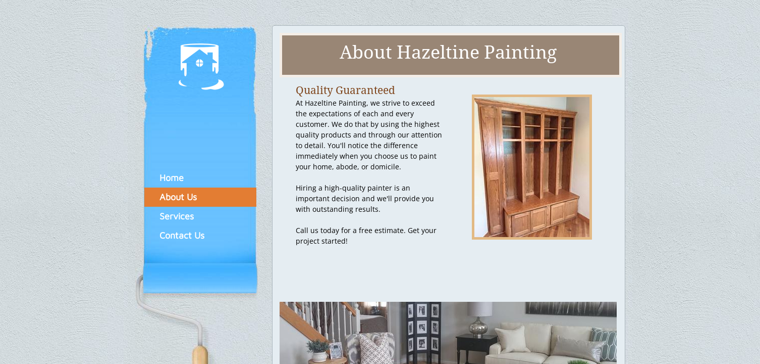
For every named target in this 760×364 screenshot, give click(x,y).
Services (176, 216)
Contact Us (181, 235)
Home (171, 177)
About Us (178, 197)
